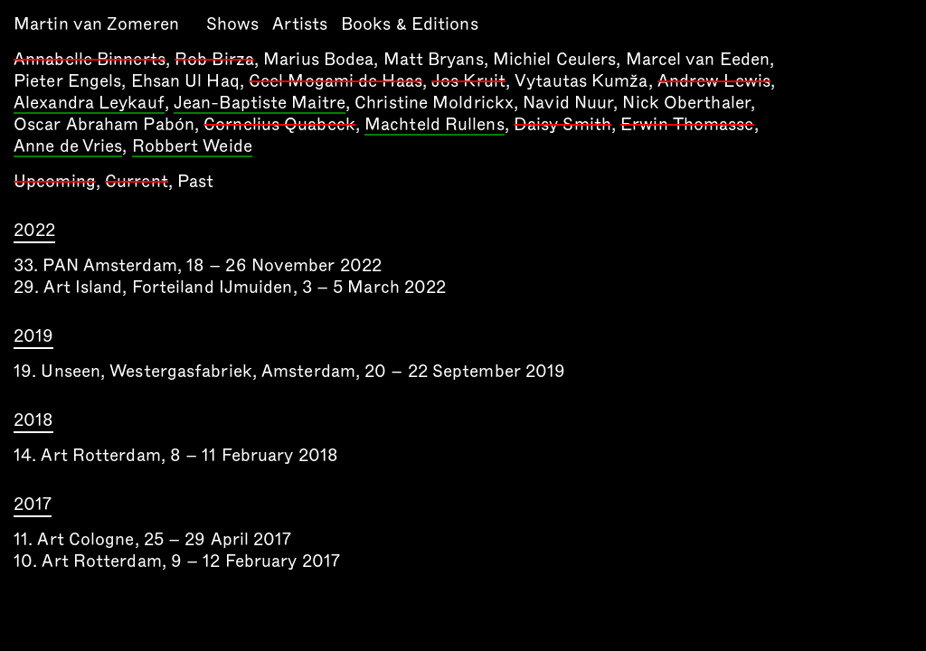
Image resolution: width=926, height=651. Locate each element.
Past (195, 181)
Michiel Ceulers (555, 59)
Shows (233, 24)
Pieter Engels (67, 81)
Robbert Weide (192, 147)
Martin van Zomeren (96, 24)
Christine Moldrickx (434, 102)
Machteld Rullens (434, 126)
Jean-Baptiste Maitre (259, 104)
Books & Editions (409, 24)
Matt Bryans (433, 59)
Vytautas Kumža (581, 81)
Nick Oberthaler (686, 102)
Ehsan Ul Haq (185, 81)
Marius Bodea (318, 59)
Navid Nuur (568, 102)
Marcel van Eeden (698, 59)
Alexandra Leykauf (89, 104)
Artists (299, 24)
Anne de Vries (68, 147)
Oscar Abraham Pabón (104, 124)
